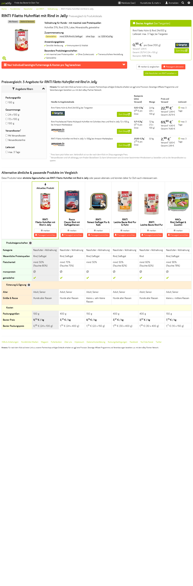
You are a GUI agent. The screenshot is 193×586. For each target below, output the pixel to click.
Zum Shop (181, 50)
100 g (11, 102)
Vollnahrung (53, 9)
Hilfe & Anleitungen (10, 342)
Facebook (134, 342)
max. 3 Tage (14, 152)
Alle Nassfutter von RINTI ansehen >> (160, 73)
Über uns (68, 342)
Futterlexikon (56, 342)
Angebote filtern (22, 89)
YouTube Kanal (146, 342)
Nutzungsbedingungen (117, 342)
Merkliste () (127, 3)
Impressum (79, 342)
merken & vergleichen (148, 66)
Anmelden (171, 3)
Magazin (44, 342)
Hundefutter (15, 9)
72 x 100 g (13, 119)
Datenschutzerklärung (96, 342)
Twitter (159, 342)
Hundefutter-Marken (29, 342)
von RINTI (40, 9)
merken (45, 230)
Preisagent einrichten (45, 235)
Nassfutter (28, 9)
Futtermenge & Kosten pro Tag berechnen (42, 65)
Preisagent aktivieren (173, 66)
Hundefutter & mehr (150, 3)
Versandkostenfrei (16, 140)
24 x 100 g (13, 114)
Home (4, 9)
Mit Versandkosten (17, 135)
